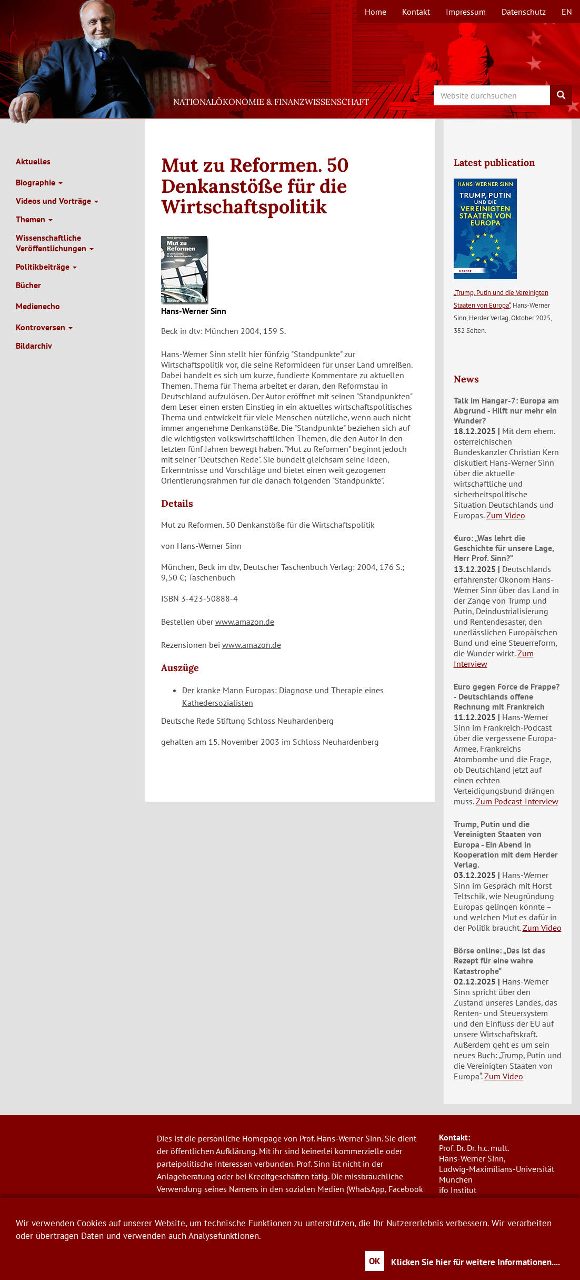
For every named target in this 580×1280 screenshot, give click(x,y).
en (567, 11)
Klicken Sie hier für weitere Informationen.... (475, 1262)
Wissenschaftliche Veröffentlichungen (55, 242)
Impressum (466, 11)
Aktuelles (33, 161)
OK (375, 1261)
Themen (34, 219)
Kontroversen (44, 327)
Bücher (28, 285)
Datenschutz (524, 11)
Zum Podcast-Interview (517, 801)
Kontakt (416, 11)
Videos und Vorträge (57, 200)
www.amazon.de (244, 621)
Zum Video (505, 515)
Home (375, 11)
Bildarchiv (34, 345)
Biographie (39, 182)
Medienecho (38, 306)
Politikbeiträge (46, 266)
